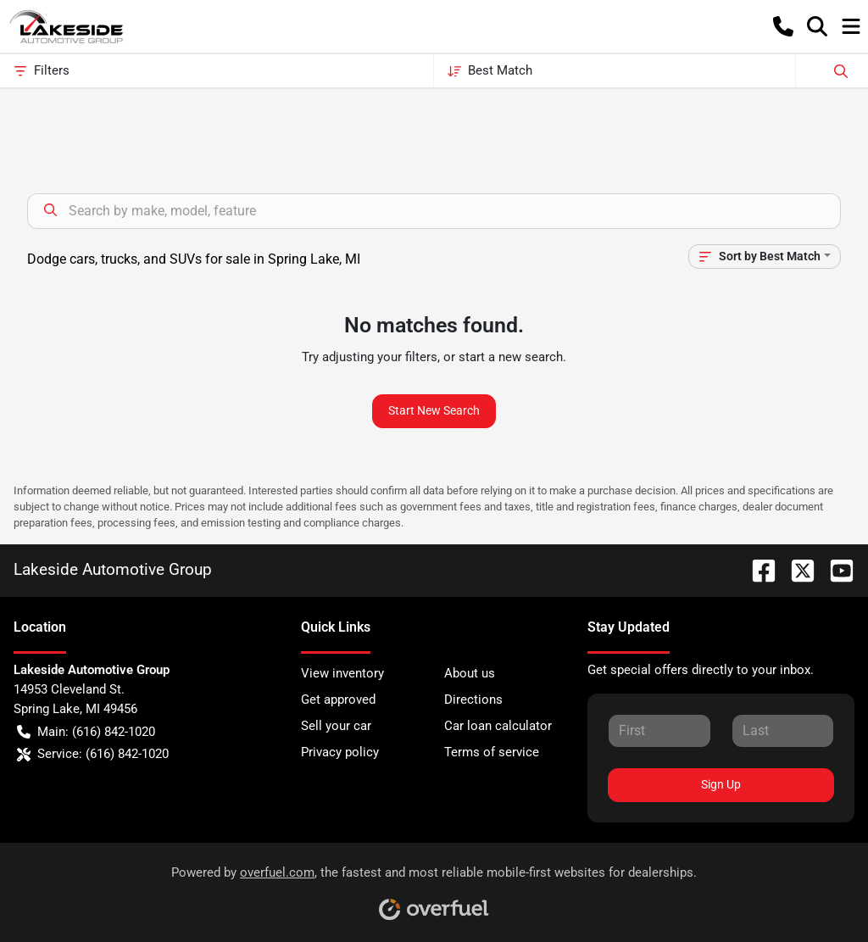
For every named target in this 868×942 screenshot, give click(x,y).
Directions (473, 699)
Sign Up (721, 784)
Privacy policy (340, 752)
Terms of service (491, 752)
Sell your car (336, 725)
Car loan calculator (498, 725)
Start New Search (434, 410)
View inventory (342, 673)
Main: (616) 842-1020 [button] (86, 732)
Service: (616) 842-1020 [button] (93, 754)
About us (469, 673)
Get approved (338, 699)
